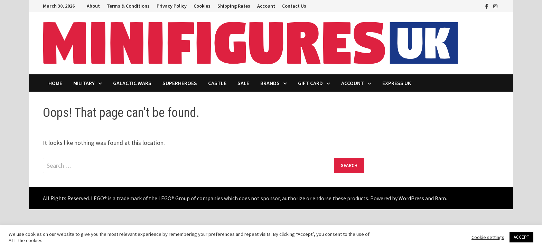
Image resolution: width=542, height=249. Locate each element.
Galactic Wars (132, 83)
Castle (217, 83)
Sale (243, 83)
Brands (270, 83)
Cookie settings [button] (487, 237)
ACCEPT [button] (521, 237)
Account (266, 6)
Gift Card (310, 83)
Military (84, 83)
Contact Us (294, 6)
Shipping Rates (233, 6)
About (93, 6)
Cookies (202, 6)
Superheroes (179, 83)
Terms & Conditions (128, 6)
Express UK (396, 83)
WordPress (411, 198)
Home (55, 83)
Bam (440, 198)
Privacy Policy (172, 6)
